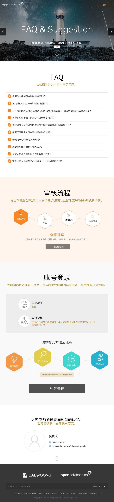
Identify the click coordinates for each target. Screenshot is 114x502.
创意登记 (57, 388)
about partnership (3, 32)
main (111, 32)
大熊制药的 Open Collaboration (13, 4)
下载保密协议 (58, 246)
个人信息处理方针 (25, 486)
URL (57, 47)
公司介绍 (11, 486)
